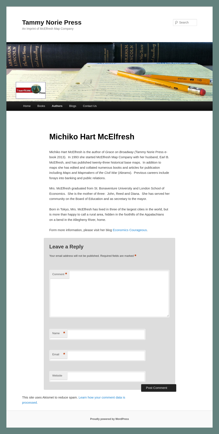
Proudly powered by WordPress (109, 419)
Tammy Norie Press (51, 22)
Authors (57, 106)
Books (41, 106)
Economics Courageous (129, 230)
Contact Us (90, 106)
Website (57, 375)
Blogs (72, 106)
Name (58, 333)
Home (27, 106)
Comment (59, 274)
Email (58, 354)
